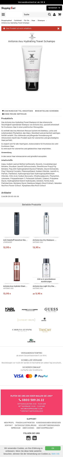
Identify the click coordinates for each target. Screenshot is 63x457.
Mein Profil (9, 423)
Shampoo (41, 21)
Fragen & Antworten (25, 423)
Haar (33, 21)
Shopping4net (6, 21)
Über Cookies (28, 428)
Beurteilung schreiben (47, 111)
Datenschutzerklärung (25, 425)
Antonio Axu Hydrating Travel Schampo (15, 23)
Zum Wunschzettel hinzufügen (17, 111)
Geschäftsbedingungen (49, 425)
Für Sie (26, 21)
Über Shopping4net (45, 428)
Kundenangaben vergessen (48, 423)
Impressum (15, 428)
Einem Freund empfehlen (14, 114)
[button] (59, 14)
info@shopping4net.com (31, 409)
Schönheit (18, 21)
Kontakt (9, 425)
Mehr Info (55, 454)
